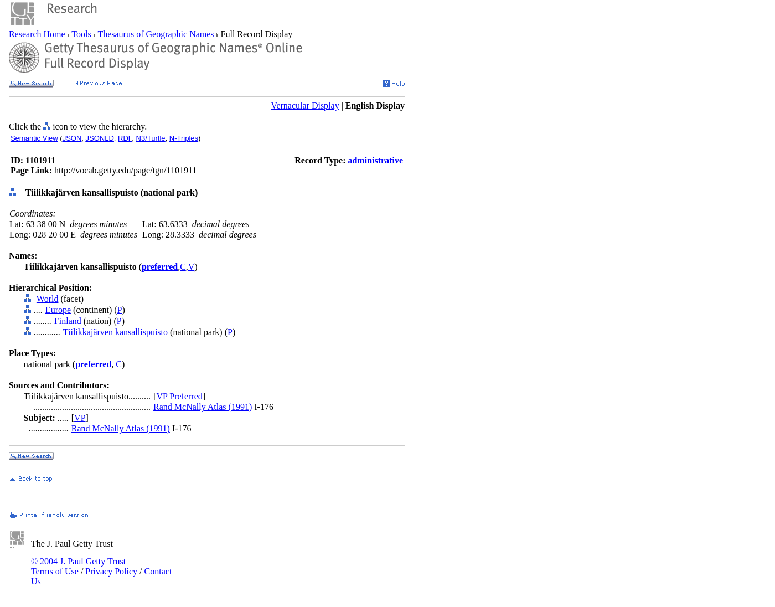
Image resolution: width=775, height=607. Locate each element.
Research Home (38, 34)
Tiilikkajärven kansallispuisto (115, 332)
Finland (67, 321)
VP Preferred (179, 396)
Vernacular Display (305, 105)
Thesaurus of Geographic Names (156, 34)
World (48, 299)
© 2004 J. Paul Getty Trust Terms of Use (78, 566)
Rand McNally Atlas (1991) (202, 406)
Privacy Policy (111, 571)
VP (79, 418)
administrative (375, 160)
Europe (58, 310)
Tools (82, 34)
